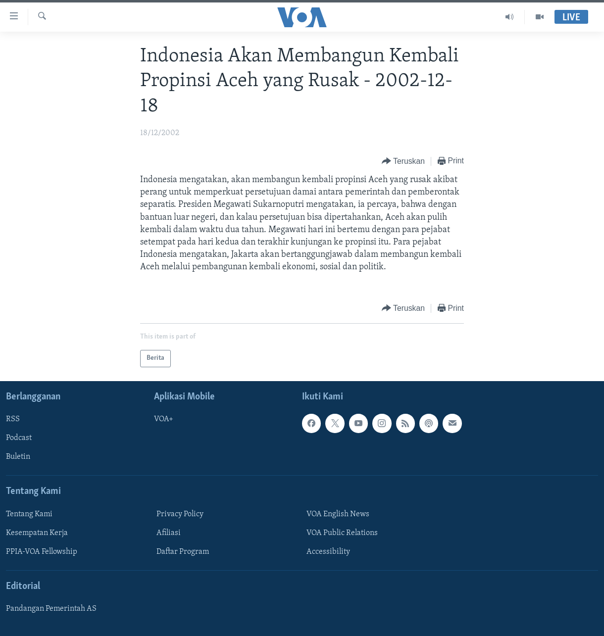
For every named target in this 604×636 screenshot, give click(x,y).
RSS (13, 419)
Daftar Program (182, 552)
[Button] (403, 161)
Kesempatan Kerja (37, 533)
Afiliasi (168, 533)
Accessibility (328, 552)
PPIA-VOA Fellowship (41, 552)
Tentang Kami (29, 514)
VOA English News (337, 514)
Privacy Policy (179, 514)
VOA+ (163, 419)
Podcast (19, 438)
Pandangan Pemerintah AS (51, 609)
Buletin (18, 457)
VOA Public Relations (342, 533)
